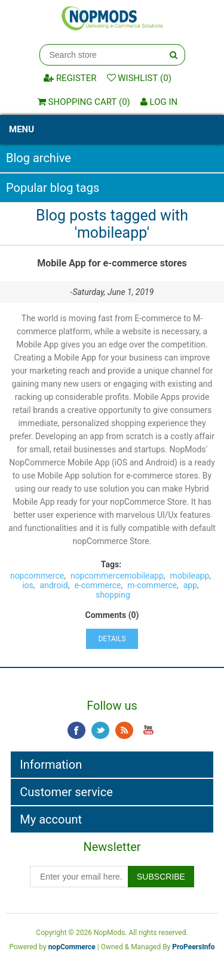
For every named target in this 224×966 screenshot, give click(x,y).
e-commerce (97, 585)
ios (27, 585)
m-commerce (152, 585)
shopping (113, 595)
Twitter (100, 731)
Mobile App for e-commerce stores (112, 263)
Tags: (111, 564)
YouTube (148, 731)
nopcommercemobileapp (117, 575)
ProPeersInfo (193, 947)
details (111, 639)
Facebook (76, 731)
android (54, 585)
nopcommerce (37, 575)
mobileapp (190, 575)
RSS (124, 731)
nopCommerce (72, 947)
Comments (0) (112, 615)
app (190, 585)
